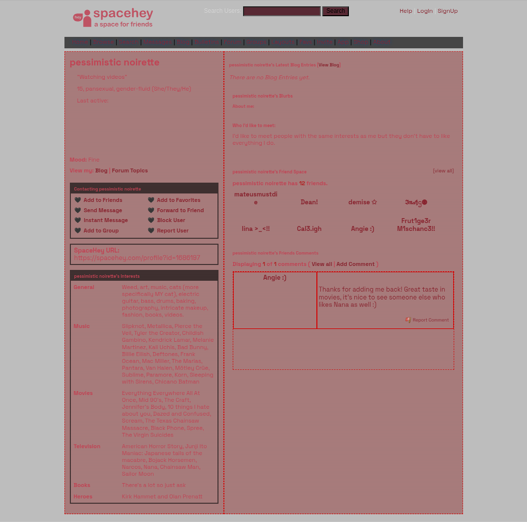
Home (80, 42)
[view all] (443, 171)
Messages (157, 42)
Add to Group (100, 230)
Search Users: (223, 10)
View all (321, 264)
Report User (172, 230)
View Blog (328, 65)
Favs (306, 42)
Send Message (102, 210)
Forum (233, 42)
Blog (183, 42)
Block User (170, 220)
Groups (257, 42)
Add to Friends (102, 199)
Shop (361, 42)
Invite (325, 42)
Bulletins (206, 42)
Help (406, 11)
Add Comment (356, 264)
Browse (103, 42)
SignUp (447, 11)
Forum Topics (130, 170)
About (382, 42)
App (343, 42)
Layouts (283, 42)
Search (335, 10)
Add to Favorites (178, 199)
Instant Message (104, 220)
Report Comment (427, 320)
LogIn (425, 11)
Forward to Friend (179, 210)
